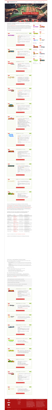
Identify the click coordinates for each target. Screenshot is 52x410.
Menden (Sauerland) (35, 50)
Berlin (8, 208)
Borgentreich (23, 348)
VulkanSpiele (20, 63)
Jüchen (40, 43)
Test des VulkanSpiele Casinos (24, 68)
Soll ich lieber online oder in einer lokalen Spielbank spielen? (15, 285)
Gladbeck (24, 303)
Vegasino (19, 165)
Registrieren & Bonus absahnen (20, 57)
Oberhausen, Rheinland (35, 63)
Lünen (23, 61)
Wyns (18, 51)
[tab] (19, 279)
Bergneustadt (41, 50)
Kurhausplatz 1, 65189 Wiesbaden (15, 229)
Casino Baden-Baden (9, 207)
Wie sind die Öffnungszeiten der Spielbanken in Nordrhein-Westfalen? (16, 280)
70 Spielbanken (16, 205)
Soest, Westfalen (35, 43)
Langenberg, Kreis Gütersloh (25, 179)
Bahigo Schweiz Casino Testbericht (23, 308)
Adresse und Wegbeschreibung (15, 216)
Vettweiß (21, 49)
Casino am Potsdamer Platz (27, 207)
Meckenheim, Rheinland (24, 33)
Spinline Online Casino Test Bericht (23, 197)
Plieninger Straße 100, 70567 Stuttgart (15, 231)
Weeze (40, 63)
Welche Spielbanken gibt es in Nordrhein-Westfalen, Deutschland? (16, 279)
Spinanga (19, 105)
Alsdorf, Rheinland (25, 338)
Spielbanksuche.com (13, 25)
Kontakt (15, 276)
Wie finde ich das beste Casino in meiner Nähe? (13, 282)
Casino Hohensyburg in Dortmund (18, 207)
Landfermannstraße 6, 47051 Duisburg (15, 228)
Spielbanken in (8, 398)
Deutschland (12, 398)
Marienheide (24, 88)
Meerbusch (22, 103)
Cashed (19, 77)
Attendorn (23, 371)
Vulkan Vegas (20, 90)
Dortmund (22, 75)
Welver (23, 133)
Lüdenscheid (22, 116)
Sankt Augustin (23, 191)
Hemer (24, 149)
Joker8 (19, 118)
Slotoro (19, 35)
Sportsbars (19, 401)
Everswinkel (22, 359)
